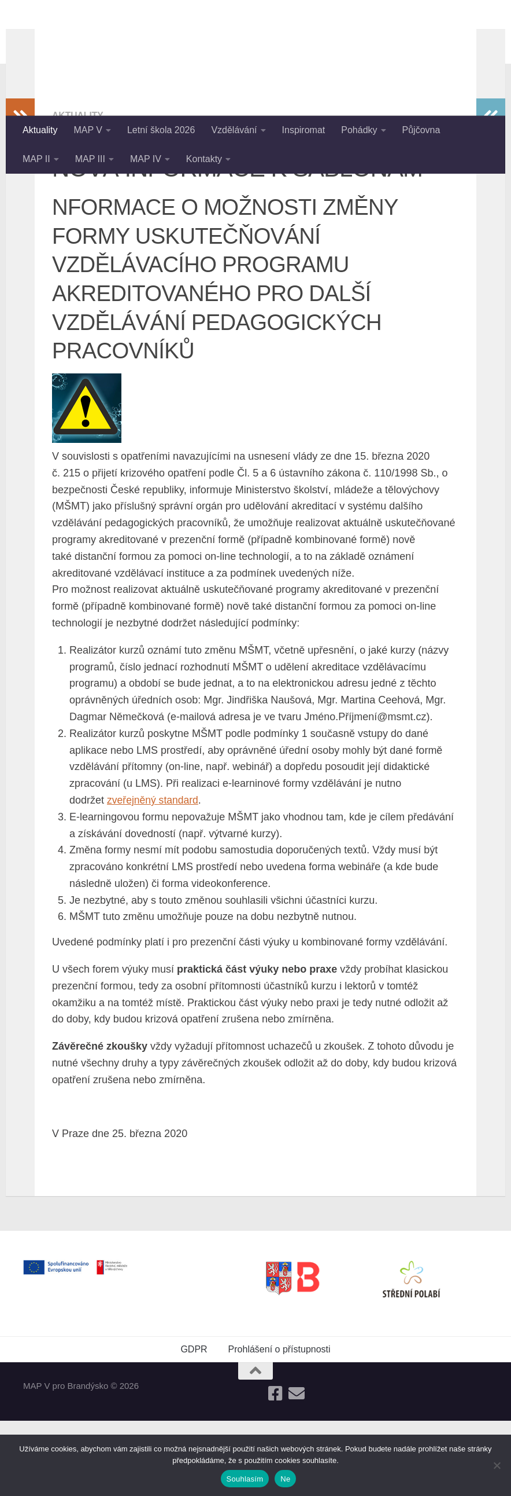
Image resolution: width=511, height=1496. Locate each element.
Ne (285, 1479)
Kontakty (204, 159)
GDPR (193, 1424)
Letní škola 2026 (161, 130)
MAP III (90, 159)
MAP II (36, 159)
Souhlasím (245, 1479)
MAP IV (145, 159)
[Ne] (496, 1465)
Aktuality (40, 130)
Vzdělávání (234, 130)
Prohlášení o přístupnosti (279, 1424)
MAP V (87, 130)
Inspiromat (303, 130)
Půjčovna (421, 130)
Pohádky (359, 130)
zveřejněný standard (154, 875)
